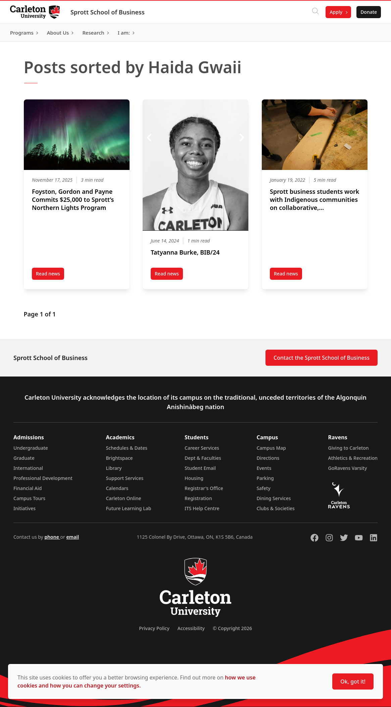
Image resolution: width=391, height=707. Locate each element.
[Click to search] (314, 12)
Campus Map (271, 448)
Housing (194, 478)
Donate (368, 12)
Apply (335, 12)
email (72, 537)
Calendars (117, 488)
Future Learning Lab (128, 508)
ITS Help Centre (202, 508)
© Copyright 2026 (232, 628)
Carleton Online (123, 498)
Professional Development (42, 478)
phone (52, 537)
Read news (50, 275)
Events (263, 468)
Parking (265, 478)
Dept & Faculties (203, 458)
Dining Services (273, 498)
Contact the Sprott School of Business (322, 357)
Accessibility (191, 628)
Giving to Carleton (348, 448)
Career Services (202, 448)
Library (113, 468)
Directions (267, 458)
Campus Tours (29, 498)
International (28, 468)
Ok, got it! (352, 681)
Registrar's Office (204, 488)
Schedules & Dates (126, 448)
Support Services (124, 478)
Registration (198, 498)
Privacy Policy (154, 628)
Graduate (24, 458)
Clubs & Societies (275, 508)
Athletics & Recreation (353, 458)
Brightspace (119, 458)
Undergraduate (30, 448)
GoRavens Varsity (347, 468)
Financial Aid (27, 488)
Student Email (200, 468)
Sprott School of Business (108, 12)
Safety (263, 488)
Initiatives (24, 508)
